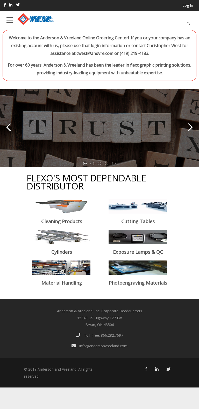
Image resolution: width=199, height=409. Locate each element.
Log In (187, 5)
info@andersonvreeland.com (99, 345)
